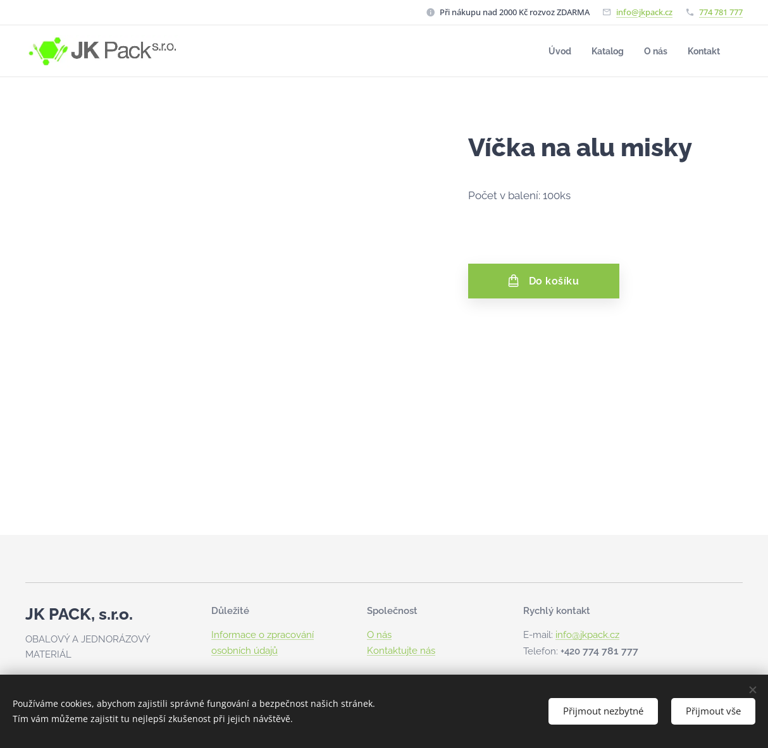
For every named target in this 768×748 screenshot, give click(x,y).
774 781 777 (721, 12)
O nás (379, 635)
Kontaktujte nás (401, 650)
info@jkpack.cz (644, 12)
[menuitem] (554, 51)
